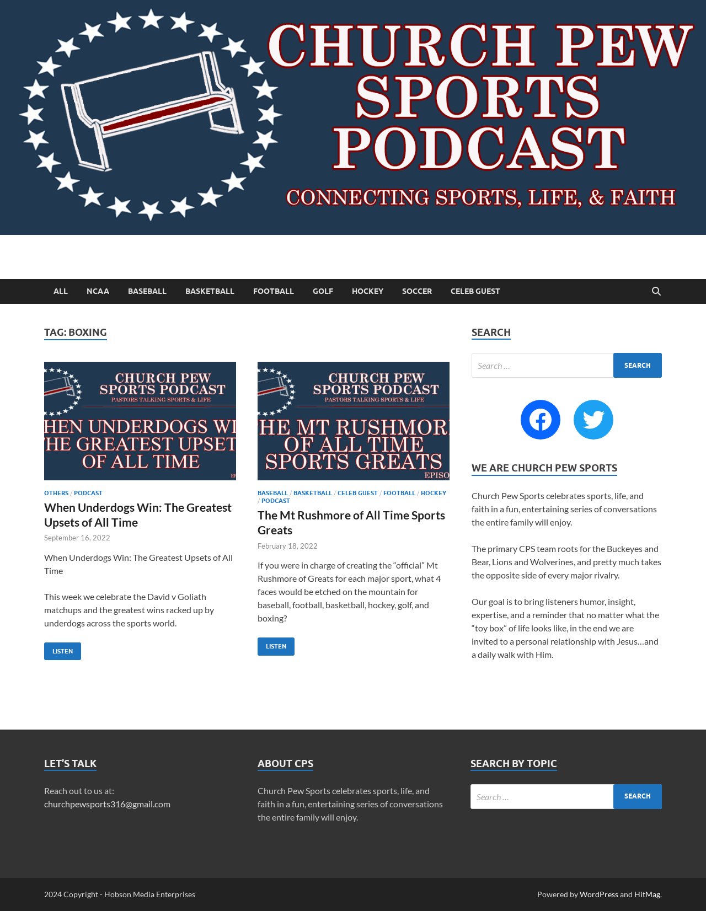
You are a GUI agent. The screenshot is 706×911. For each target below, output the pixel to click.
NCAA (98, 291)
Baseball (147, 291)
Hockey (367, 291)
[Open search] (656, 291)
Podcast (88, 493)
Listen (58, 648)
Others (56, 493)
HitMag (647, 894)
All (61, 291)
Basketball (209, 291)
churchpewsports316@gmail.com (107, 804)
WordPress (599, 894)
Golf (323, 291)
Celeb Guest (475, 291)
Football (273, 291)
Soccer (417, 291)
